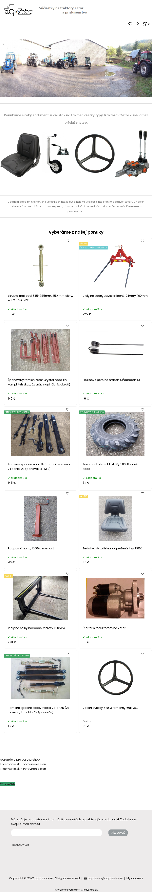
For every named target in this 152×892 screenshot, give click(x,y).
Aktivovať (118, 833)
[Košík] (147, 24)
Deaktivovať (20, 845)
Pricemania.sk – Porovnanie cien (23, 769)
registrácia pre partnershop (20, 760)
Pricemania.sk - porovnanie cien (23, 764)
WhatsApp (7, 784)
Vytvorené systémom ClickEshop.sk (76, 889)
